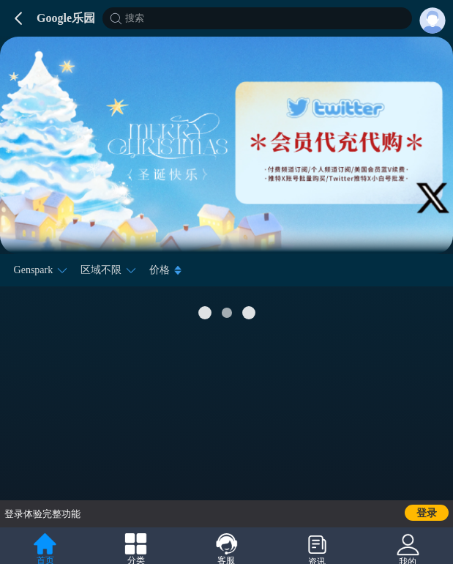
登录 (426, 513)
